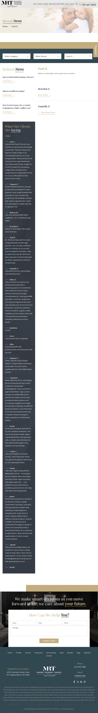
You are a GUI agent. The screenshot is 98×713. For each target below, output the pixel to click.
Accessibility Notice (68, 709)
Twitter (77, 681)
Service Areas (51, 653)
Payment (87, 653)
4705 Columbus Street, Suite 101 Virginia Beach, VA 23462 (18, 673)
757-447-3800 (89, 5)
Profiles (40, 4)
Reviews (62, 4)
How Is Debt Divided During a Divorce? (18, 77)
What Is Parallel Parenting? (14, 91)
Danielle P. (44, 106)
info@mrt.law (80, 675)
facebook (74, 681)
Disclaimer (56, 709)
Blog (67, 4)
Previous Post (48, 112)
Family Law (52, 4)
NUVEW (26, 709)
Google (81, 681)
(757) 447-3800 (80, 667)
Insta (84, 681)
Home (34, 4)
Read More (7, 81)
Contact (72, 4)
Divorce (45, 4)
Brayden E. (44, 88)
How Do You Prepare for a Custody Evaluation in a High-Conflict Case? (17, 106)
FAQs (57, 4)
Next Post (43, 95)
